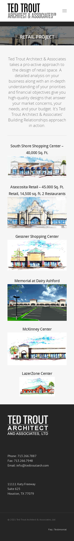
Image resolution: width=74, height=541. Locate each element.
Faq (50, 529)
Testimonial (60, 529)
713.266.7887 (27, 456)
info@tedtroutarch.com (33, 465)
